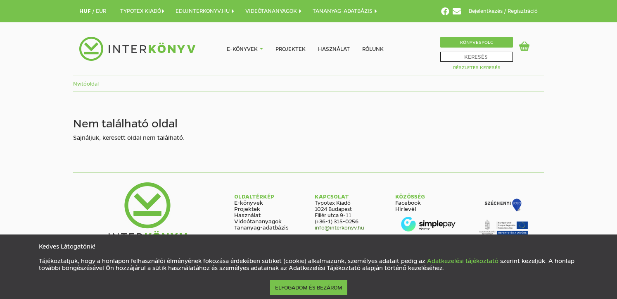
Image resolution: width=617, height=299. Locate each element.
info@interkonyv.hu (339, 227)
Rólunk (373, 48)
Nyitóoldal (86, 83)
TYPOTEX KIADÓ (142, 10)
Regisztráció (523, 10)
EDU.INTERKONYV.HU (205, 10)
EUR (101, 10)
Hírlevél (405, 208)
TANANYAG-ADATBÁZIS (345, 10)
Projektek (290, 48)
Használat (334, 48)
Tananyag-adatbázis (261, 227)
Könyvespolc (476, 42)
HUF (85, 10)
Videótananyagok (258, 221)
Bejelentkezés (486, 10)
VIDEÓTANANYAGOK (273, 10)
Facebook (408, 202)
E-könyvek (242, 48)
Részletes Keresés (477, 67)
